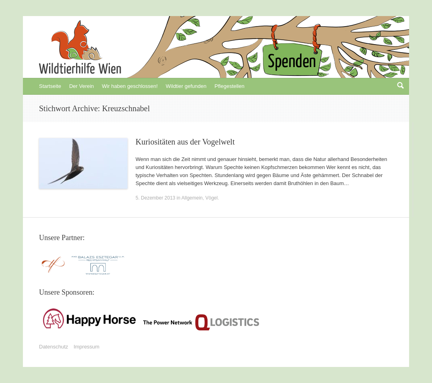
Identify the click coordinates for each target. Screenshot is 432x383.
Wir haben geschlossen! (130, 86)
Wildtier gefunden (186, 86)
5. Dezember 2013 (155, 198)
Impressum (86, 347)
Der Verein (81, 86)
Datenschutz (53, 347)
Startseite (50, 86)
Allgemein (192, 198)
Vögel (211, 198)
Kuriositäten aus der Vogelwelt (185, 141)
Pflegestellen (229, 86)
